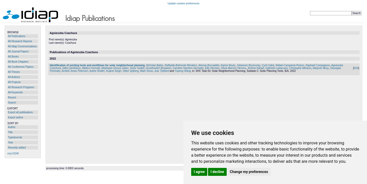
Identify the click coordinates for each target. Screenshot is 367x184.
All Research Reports (20, 41)
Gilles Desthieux (71, 68)
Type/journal (15, 137)
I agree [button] (199, 172)
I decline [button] (217, 172)
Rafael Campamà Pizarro (290, 65)
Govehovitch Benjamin (158, 68)
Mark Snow (146, 71)
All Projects (14, 82)
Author (11, 127)
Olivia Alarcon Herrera (233, 68)
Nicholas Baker (154, 65)
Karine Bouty (228, 65)
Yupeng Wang (183, 71)
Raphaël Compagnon (318, 65)
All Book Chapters (18, 61)
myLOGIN (13, 153)
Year (10, 142)
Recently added (17, 147)
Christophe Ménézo (300, 68)
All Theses (14, 72)
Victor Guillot (137, 68)
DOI (356, 68)
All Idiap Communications (22, 46)
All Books (13, 56)
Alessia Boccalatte (208, 65)
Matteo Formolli (91, 68)
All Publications (16, 36)
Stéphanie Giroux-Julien (115, 68)
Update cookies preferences (184, 3)
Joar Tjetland (161, 71)
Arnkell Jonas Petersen (75, 71)
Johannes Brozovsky (248, 65)
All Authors (14, 77)
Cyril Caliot (268, 65)
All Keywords (15, 92)
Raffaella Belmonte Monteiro (181, 65)
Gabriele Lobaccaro (276, 68)
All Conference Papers (20, 66)
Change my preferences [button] (249, 172)
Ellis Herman (212, 68)
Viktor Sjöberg (131, 71)
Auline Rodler (97, 71)
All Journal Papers (18, 51)
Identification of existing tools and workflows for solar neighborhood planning (97, 65)
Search (12, 102)
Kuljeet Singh (113, 71)
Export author (15, 117)
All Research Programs (21, 87)
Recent (12, 97)
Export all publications (20, 112)
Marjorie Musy (321, 68)
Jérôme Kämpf (255, 68)
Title (10, 132)
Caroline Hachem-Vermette (188, 68)
